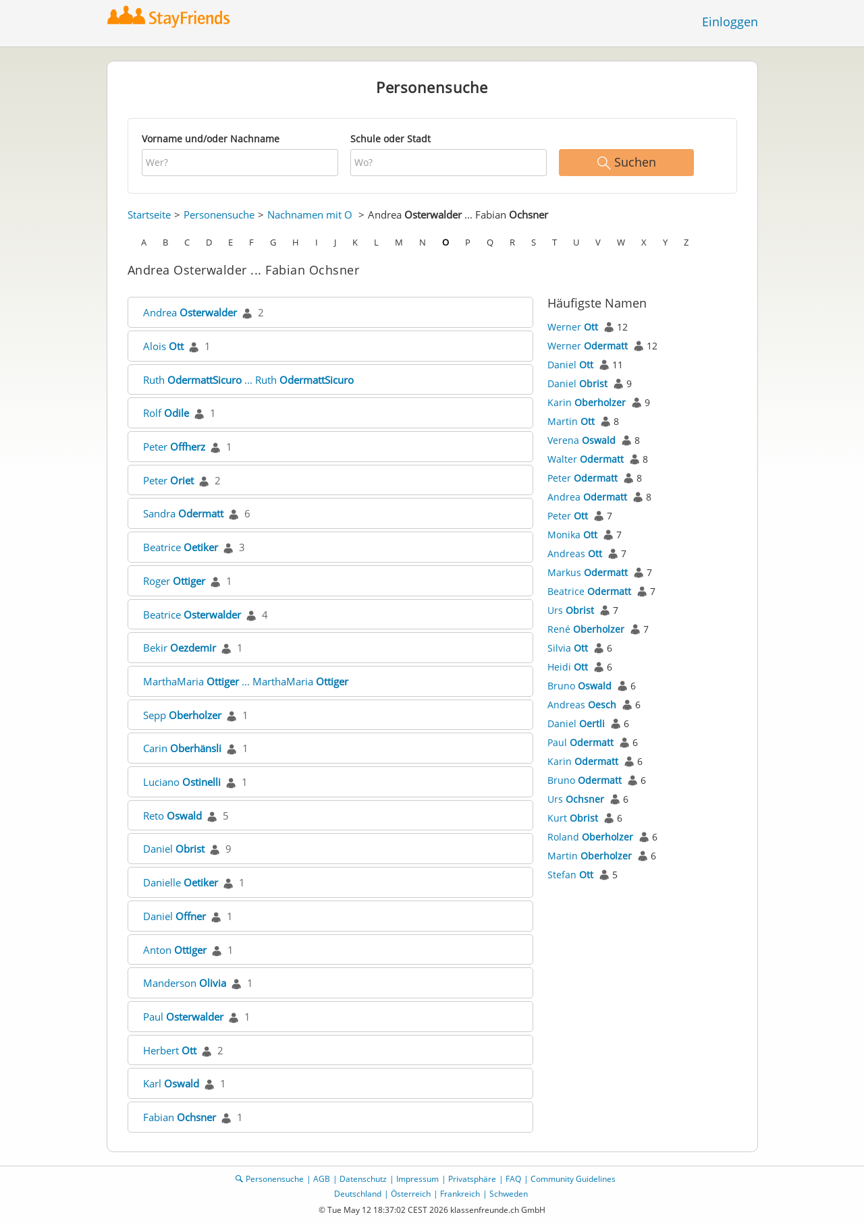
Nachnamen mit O (309, 214)
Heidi (567, 666)
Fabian (179, 1117)
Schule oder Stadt (390, 138)
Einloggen (730, 21)
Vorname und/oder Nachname (210, 138)
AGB (321, 1179)
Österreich (411, 1193)
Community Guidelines (573, 1179)
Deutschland (357, 1193)
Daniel (174, 848)
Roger (174, 581)
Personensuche (219, 214)
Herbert (169, 1050)
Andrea (190, 312)
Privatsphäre (472, 1179)
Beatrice (180, 547)
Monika (572, 534)
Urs (570, 610)
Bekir (179, 647)
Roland (590, 836)
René (585, 629)
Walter (585, 459)
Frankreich (460, 1193)
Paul (183, 1016)
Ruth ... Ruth (248, 380)
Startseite (149, 214)
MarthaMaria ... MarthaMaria (245, 681)
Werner (572, 326)
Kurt (572, 818)
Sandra (183, 513)
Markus (587, 572)
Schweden (508, 1193)
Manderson (184, 983)
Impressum (417, 1179)
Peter (174, 446)
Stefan (570, 874)
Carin (182, 748)
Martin (571, 421)
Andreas (574, 553)
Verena (581, 440)
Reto (172, 815)
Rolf (166, 413)
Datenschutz (363, 1179)
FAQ (513, 1179)
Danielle (180, 882)
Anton (175, 950)
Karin (586, 402)
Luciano (182, 782)
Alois (163, 346)
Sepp (182, 715)
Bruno (579, 685)
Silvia (567, 648)
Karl (171, 1083)
